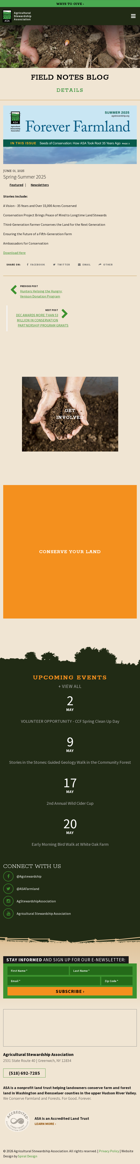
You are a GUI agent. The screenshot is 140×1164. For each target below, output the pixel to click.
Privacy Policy (109, 1151)
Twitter (61, 264)
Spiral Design (27, 1156)
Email (84, 264)
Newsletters (40, 185)
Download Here (14, 253)
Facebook (36, 264)
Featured (16, 185)
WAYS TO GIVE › (70, 4)
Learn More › (45, 1123)
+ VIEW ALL (70, 686)
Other (106, 264)
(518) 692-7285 (24, 1073)
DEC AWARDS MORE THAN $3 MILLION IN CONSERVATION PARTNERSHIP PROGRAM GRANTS (42, 320)
